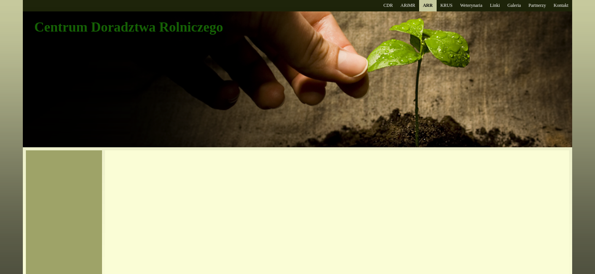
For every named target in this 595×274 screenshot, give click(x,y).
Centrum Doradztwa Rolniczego (128, 27)
